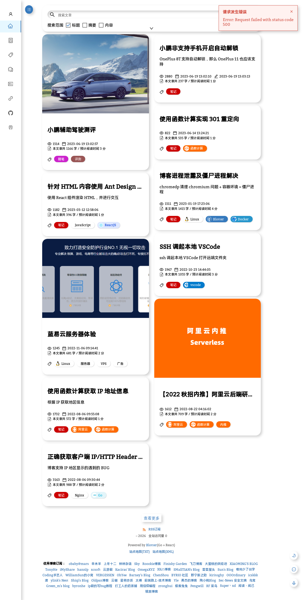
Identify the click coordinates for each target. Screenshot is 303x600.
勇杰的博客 (189, 580)
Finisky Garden (175, 564)
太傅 (139, 580)
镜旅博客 (151, 591)
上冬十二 (110, 564)
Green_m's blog (58, 586)
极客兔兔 (181, 586)
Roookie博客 (151, 564)
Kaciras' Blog (125, 570)
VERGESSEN (105, 575)
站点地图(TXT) (139, 552)
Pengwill (197, 586)
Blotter (151, 545)
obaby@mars (79, 564)
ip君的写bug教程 (100, 586)
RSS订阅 (154, 529)
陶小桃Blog (208, 580)
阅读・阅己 (246, 586)
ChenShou (161, 575)
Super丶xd (228, 586)
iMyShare (67, 570)
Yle (176, 580)
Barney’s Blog (139, 575)
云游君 (108, 570)
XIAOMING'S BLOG (244, 564)
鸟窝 (252, 580)
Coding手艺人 (52, 575)
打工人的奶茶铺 (126, 586)
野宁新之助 (199, 575)
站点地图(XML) (163, 552)
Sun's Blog (225, 570)
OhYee (122, 575)
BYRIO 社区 (179, 575)
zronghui (165, 586)
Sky (137, 564)
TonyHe (51, 570)
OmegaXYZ (146, 570)
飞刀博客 (196, 564)
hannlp (82, 570)
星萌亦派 (126, 580)
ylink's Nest (59, 580)
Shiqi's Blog (80, 580)
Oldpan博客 (100, 580)
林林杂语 (125, 564)
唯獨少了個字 (245, 569)
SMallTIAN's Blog (187, 570)
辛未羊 (96, 564)
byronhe (78, 586)
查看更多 (152, 518)
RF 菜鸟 (211, 586)
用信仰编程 (148, 586)
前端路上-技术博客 (158, 580)
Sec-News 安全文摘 (233, 580)
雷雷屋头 (208, 570)
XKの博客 (164, 569)
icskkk (253, 575)
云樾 (114, 580)
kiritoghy (216, 575)
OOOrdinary (236, 575)
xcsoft (95, 570)
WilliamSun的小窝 (79, 575)
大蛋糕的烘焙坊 (216, 564)
